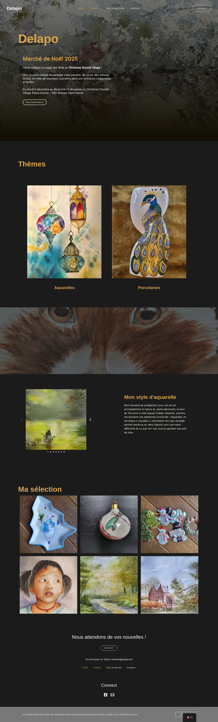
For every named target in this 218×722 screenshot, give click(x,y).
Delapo (14, 8)
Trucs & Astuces (116, 8)
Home (78, 8)
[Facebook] (105, 695)
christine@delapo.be (122, 659)
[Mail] (112, 695)
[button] (97, 8)
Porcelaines (149, 287)
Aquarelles (64, 287)
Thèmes (94, 8)
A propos (137, 8)
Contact (109, 648)
